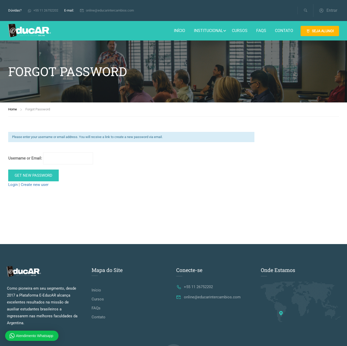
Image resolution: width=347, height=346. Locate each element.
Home (12, 109)
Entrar (328, 10)
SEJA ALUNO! (320, 31)
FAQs (261, 30)
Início (179, 30)
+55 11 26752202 (42, 10)
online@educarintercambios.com (107, 10)
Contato (284, 30)
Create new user (34, 184)
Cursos (239, 30)
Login (13, 184)
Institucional (208, 30)
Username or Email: (50, 158)
